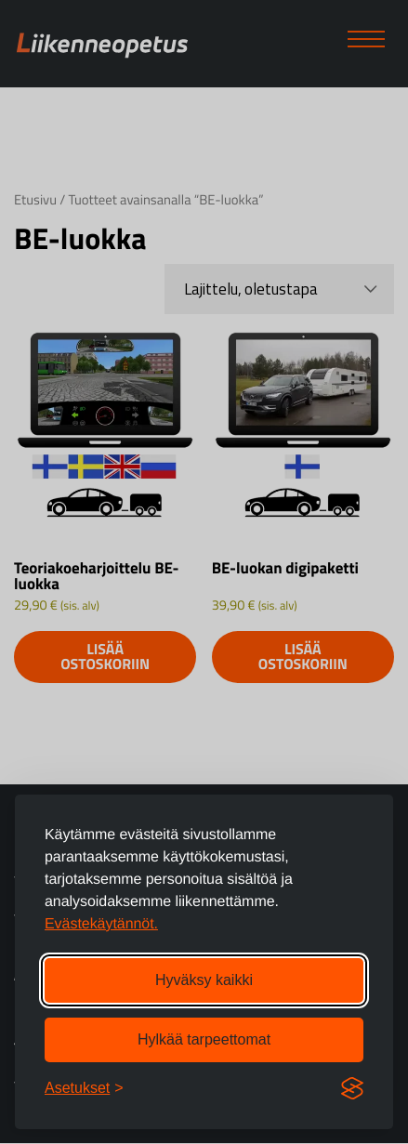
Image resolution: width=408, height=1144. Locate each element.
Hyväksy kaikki (204, 980)
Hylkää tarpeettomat (204, 1039)
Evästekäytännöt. (101, 924)
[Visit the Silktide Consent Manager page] (352, 1088)
